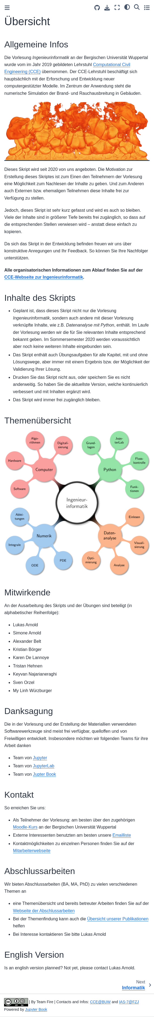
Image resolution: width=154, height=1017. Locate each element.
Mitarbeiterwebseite (32, 850)
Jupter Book (44, 774)
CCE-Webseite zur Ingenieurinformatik (43, 277)
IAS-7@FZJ (129, 1002)
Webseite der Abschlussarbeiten (44, 910)
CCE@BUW (100, 1002)
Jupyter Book (36, 1009)
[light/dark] (127, 6)
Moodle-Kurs (25, 827)
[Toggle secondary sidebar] (147, 7)
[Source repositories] (97, 7)
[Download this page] (107, 7)
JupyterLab (43, 766)
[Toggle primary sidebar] (7, 8)
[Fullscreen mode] (117, 7)
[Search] (137, 6)
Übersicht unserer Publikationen (118, 919)
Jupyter (40, 757)
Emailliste (121, 835)
